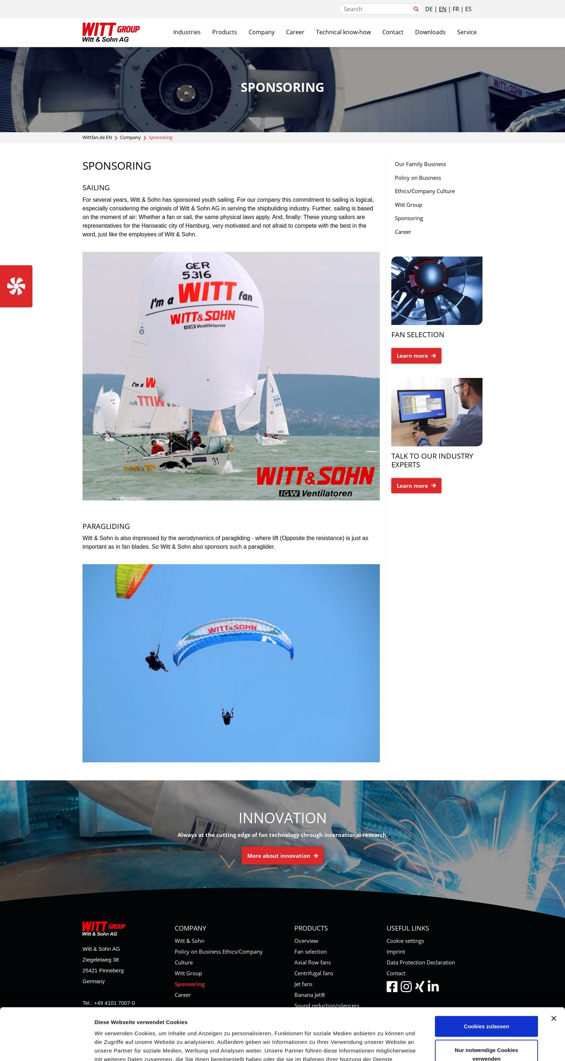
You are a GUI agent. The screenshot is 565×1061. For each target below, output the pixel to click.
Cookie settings (405, 940)
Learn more (416, 355)
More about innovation (282, 855)
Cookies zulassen (486, 981)
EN (442, 9)
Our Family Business (420, 164)
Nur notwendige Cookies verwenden (486, 1009)
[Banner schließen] (553, 973)
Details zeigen (383, 1047)
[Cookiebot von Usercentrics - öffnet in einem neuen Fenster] (46, 1047)
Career (403, 231)
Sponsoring (409, 218)
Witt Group (408, 204)
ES (468, 9)
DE (429, 9)
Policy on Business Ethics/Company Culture (425, 184)
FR (456, 9)
